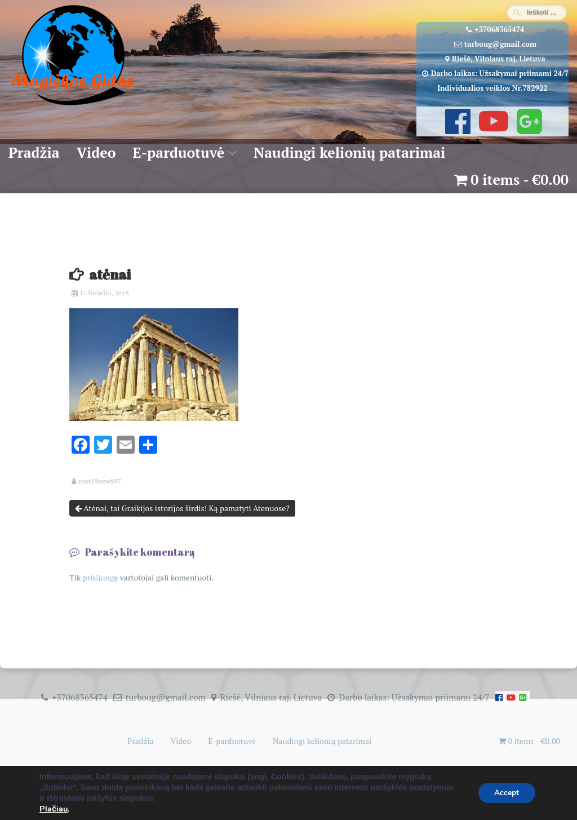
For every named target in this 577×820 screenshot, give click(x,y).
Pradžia (34, 152)
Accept (505, 794)
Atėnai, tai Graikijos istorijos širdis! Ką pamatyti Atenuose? (182, 508)
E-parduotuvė (179, 152)
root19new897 (99, 481)
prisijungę (100, 577)
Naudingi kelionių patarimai (349, 152)
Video (96, 152)
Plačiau (53, 809)
